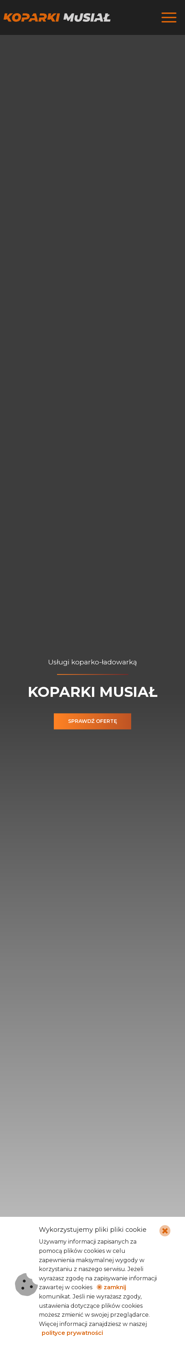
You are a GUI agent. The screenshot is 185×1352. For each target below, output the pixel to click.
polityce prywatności (72, 1333)
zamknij (111, 1287)
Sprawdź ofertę (92, 721)
